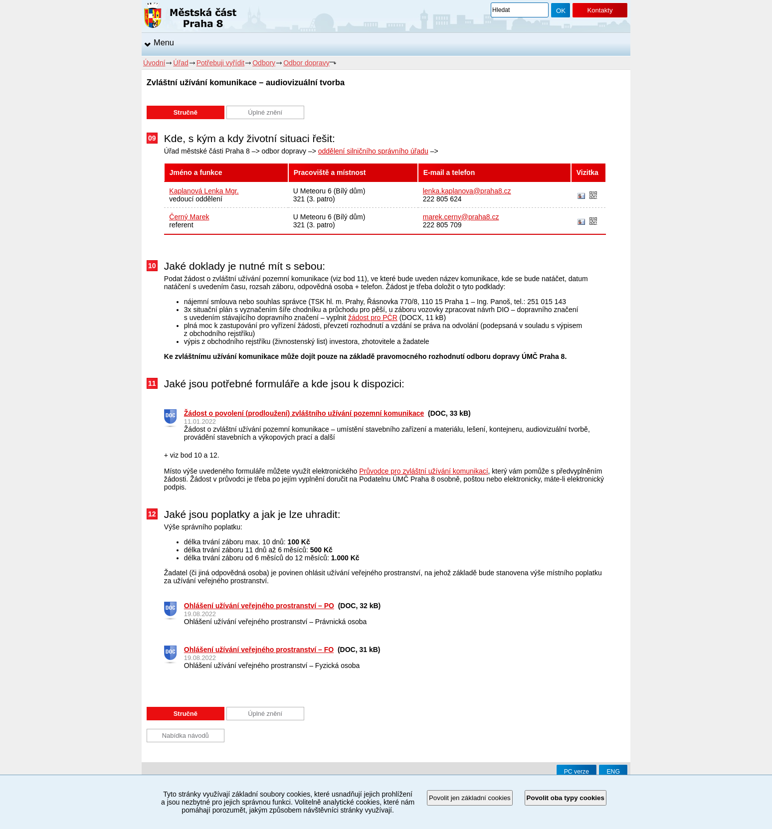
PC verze (576, 771)
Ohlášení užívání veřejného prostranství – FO (259, 650)
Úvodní (154, 63)
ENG (613, 771)
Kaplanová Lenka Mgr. (203, 191)
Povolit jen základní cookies (470, 798)
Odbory (263, 63)
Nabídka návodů (185, 735)
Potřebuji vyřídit (220, 63)
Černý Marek (189, 217)
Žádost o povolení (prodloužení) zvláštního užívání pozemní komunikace (304, 413)
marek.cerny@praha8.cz (461, 217)
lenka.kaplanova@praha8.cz (467, 191)
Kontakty (599, 10)
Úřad (180, 63)
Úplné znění (265, 112)
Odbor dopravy (306, 63)
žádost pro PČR (372, 318)
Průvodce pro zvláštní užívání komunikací (423, 471)
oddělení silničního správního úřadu (373, 151)
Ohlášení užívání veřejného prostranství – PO (259, 606)
